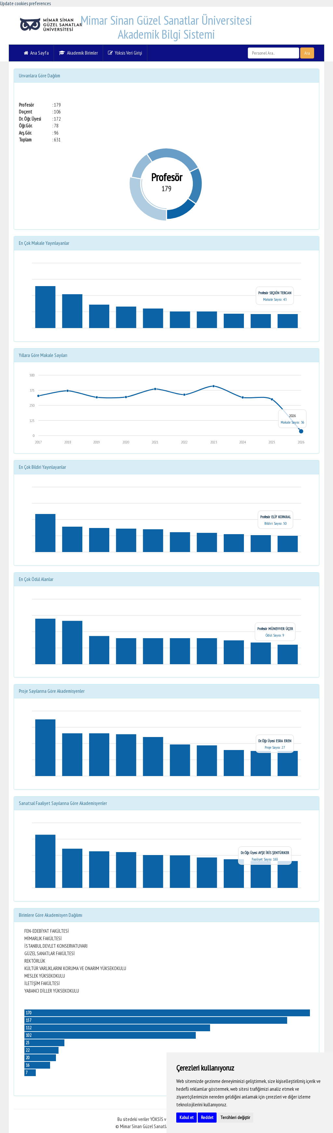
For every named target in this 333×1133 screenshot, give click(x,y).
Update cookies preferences (25, 3)
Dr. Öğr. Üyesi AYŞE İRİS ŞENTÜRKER (265, 852)
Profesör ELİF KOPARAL (275, 516)
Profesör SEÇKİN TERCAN (274, 292)
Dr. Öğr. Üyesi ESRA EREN (274, 740)
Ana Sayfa (36, 53)
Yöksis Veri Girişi (125, 53)
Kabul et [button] (186, 1117)
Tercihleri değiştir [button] (235, 1117)
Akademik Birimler (78, 53)
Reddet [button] (207, 1117)
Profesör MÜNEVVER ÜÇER (275, 628)
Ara (307, 53)
